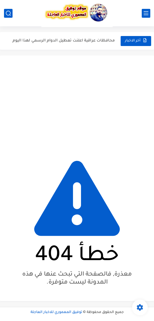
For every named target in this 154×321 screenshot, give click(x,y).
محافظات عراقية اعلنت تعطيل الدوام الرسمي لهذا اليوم (64, 41)
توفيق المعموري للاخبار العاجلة (56, 312)
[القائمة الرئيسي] (146, 13)
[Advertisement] (77, 104)
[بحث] (8, 13)
